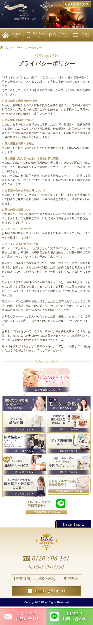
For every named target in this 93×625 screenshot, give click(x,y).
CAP (41, 602)
